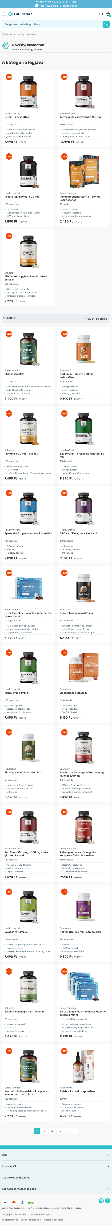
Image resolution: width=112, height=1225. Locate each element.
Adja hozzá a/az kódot (58, 5)
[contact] (101, 14)
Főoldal (7, 34)
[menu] (4, 14)
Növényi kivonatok (25, 34)
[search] (56, 24)
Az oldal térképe (10, 1219)
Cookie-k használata (31, 1219)
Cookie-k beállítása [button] (54, 1219)
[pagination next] (75, 1131)
